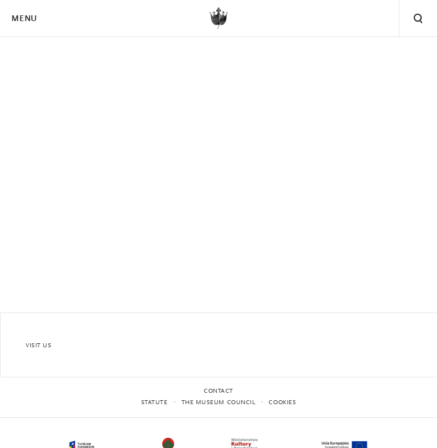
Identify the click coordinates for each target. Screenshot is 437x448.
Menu (23, 19)
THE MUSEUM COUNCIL (218, 403)
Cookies (282, 403)
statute (154, 403)
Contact (218, 391)
